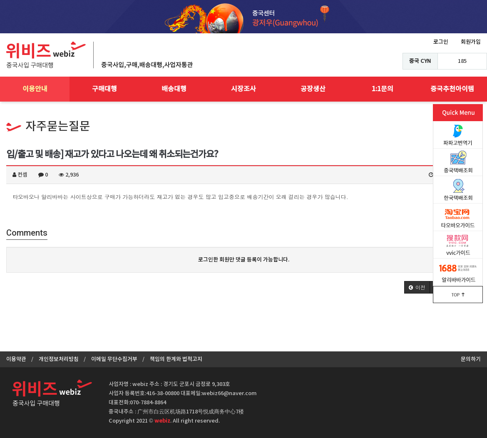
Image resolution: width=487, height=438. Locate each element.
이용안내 (34, 89)
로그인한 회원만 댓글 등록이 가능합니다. (243, 259)
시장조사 (243, 89)
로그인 (440, 42)
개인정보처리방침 (59, 359)
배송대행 (174, 89)
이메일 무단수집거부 (114, 359)
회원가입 (471, 42)
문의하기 (471, 359)
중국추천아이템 (452, 89)
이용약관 (16, 359)
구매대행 (104, 89)
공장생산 (313, 89)
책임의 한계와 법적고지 (176, 359)
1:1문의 (382, 89)
